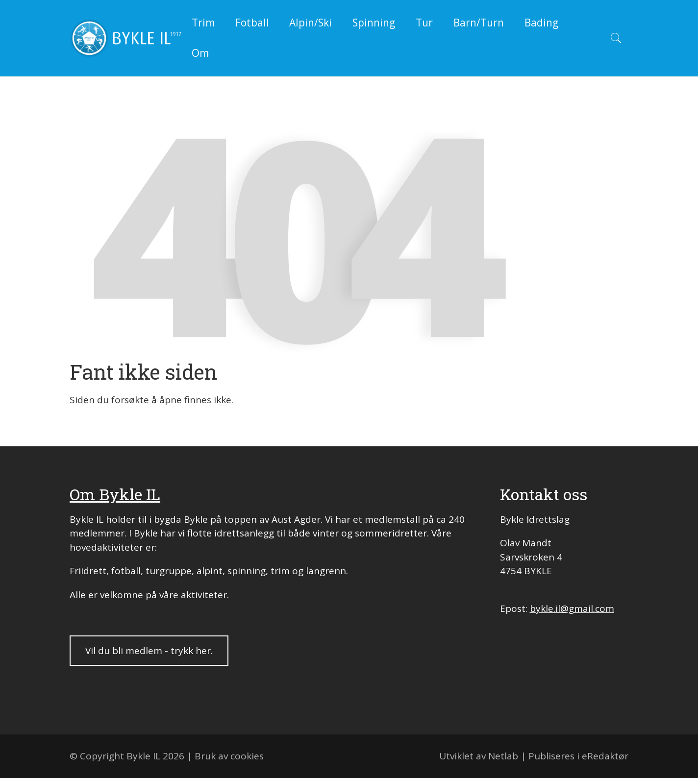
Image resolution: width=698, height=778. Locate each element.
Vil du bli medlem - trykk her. (149, 650)
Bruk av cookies (229, 756)
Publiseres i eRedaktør (578, 756)
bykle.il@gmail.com (572, 608)
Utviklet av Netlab (478, 756)
